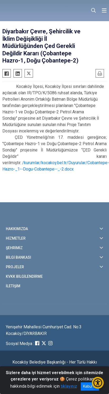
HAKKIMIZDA (17, 229)
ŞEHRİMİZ (14, 248)
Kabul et (90, 386)
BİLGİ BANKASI (18, 257)
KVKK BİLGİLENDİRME (24, 276)
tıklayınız (69, 386)
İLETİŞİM (13, 286)
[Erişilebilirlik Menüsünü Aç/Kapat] (98, 383)
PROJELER (15, 267)
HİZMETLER (16, 238)
